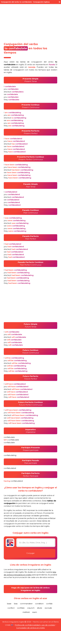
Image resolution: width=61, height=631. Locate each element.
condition (39, 603)
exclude (48, 608)
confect (11, 608)
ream (34, 612)
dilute (39, 608)
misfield (26, 612)
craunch (30, 608)
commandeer (26, 603)
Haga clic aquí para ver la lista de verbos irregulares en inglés (30, 589)
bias (15, 603)
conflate (21, 608)
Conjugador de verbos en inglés (30, 628)
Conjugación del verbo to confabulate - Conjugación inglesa (25, 2)
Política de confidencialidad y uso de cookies (35, 625)
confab (49, 603)
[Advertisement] (30, 22)
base (9, 603)
